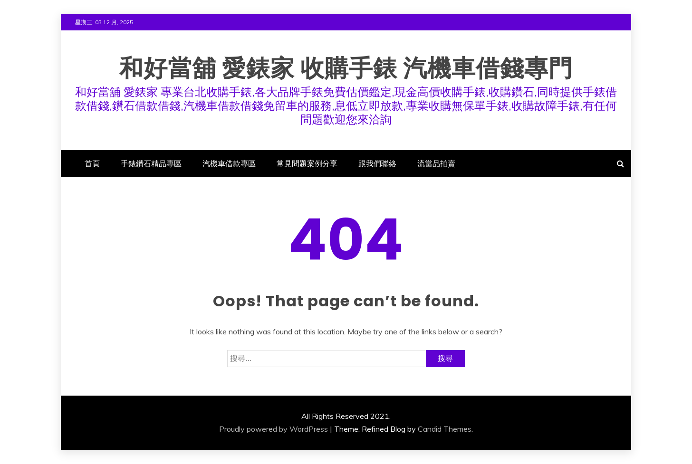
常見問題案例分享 (307, 163)
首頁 (92, 163)
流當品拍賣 (436, 163)
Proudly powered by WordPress (273, 429)
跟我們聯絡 (377, 163)
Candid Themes (444, 429)
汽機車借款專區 (229, 163)
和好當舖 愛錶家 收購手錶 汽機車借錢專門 (346, 68)
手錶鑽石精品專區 (151, 163)
